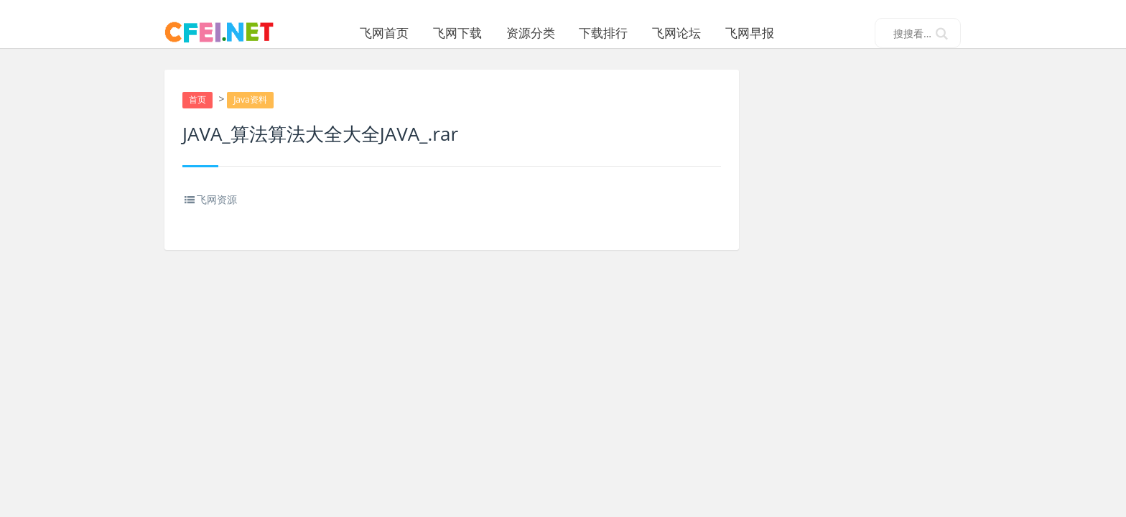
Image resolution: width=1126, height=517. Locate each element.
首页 (198, 116)
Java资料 (252, 116)
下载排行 (622, 32)
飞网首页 (403, 32)
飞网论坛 (695, 32)
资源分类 (550, 32)
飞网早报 (769, 32)
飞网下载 (476, 32)
